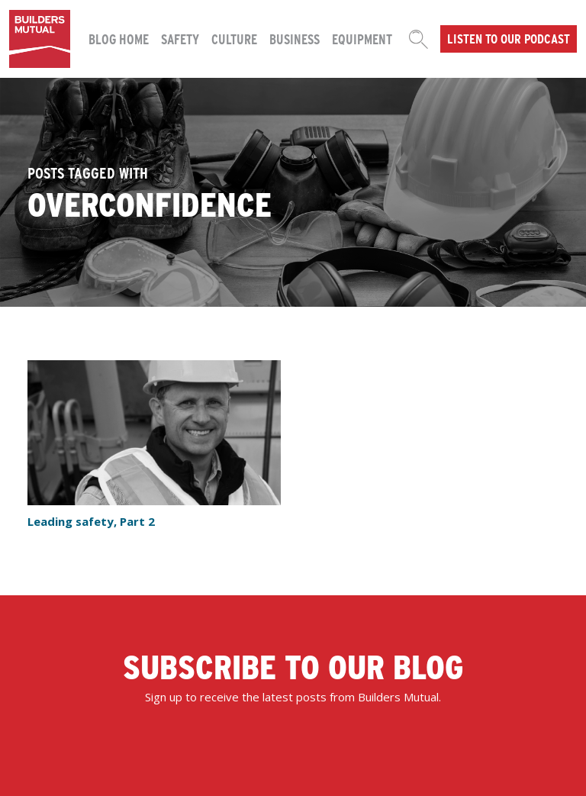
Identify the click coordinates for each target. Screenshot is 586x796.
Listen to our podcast (508, 38)
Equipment (362, 38)
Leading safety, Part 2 (91, 521)
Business (294, 38)
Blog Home (119, 38)
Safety (180, 38)
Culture (234, 38)
